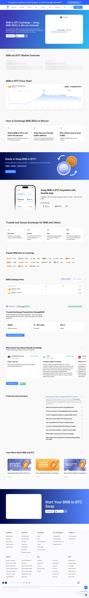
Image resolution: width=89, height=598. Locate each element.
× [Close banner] (81, 2)
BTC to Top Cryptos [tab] (77, 279)
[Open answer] (82, 407)
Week (69, 90)
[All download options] (26, 35)
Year (20, 90)
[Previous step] (80, 348)
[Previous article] (80, 452)
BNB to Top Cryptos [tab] (66, 279)
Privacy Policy (10, 590)
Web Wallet (10, 36)
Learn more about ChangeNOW (15, 335)
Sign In (78, 7)
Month (44, 90)
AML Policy (15, 590)
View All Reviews (12, 383)
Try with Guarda (74, 2)
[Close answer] (82, 397)
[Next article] (83, 452)
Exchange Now (10, 171)
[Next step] (83, 348)
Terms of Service (5, 590)
